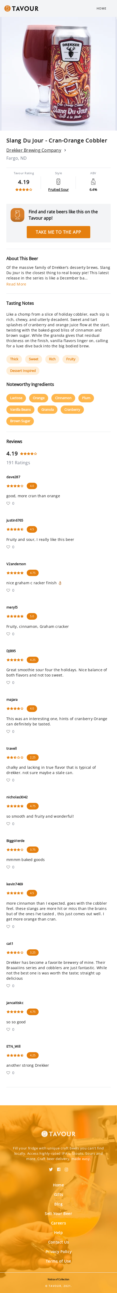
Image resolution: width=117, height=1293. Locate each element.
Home (101, 8)
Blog (58, 1204)
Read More (16, 284)
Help (58, 1232)
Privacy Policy (59, 1251)
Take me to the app (58, 232)
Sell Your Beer (58, 1213)
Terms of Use (58, 1261)
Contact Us (58, 1242)
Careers (58, 1223)
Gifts (58, 1194)
